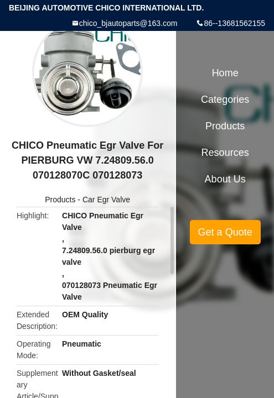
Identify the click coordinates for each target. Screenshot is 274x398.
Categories (225, 99)
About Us (225, 179)
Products (60, 199)
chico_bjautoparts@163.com (128, 23)
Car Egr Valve (106, 199)
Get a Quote (225, 232)
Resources (225, 152)
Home (225, 72)
